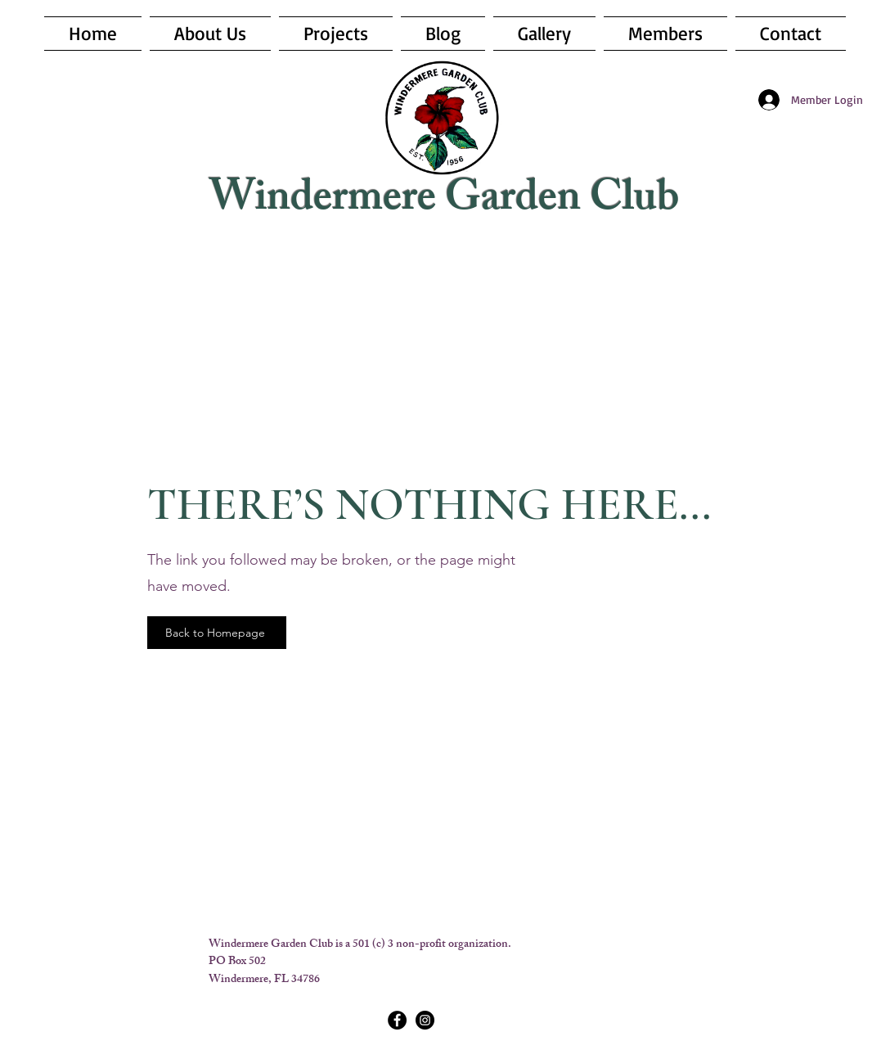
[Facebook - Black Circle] (397, 1020)
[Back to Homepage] (216, 632)
